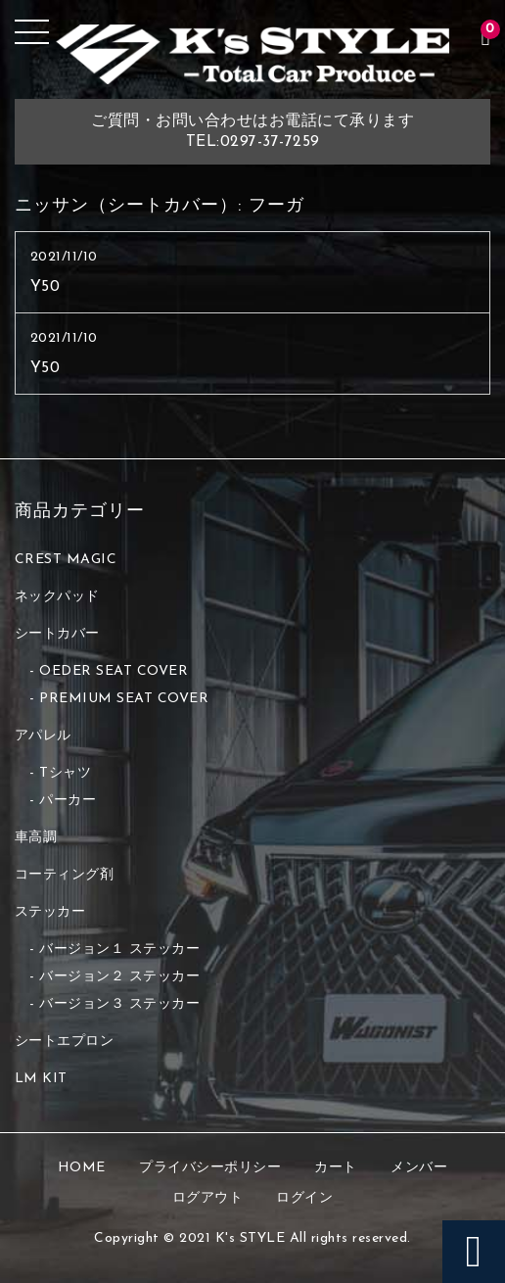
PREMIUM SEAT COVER (123, 698)
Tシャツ (65, 773)
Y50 (45, 287)
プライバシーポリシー (210, 1168)
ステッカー (50, 912)
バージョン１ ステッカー (119, 949)
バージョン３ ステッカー (119, 1004)
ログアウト (208, 1198)
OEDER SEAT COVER (113, 671)
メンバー (418, 1168)
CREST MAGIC (66, 559)
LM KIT (41, 1078)
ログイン (304, 1198)
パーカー (67, 800)
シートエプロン (65, 1041)
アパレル (43, 736)
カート (335, 1168)
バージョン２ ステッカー (119, 977)
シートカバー (57, 634)
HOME (82, 1168)
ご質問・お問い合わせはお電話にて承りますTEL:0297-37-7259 (252, 132)
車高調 (36, 838)
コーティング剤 (65, 875)
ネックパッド (57, 597)
